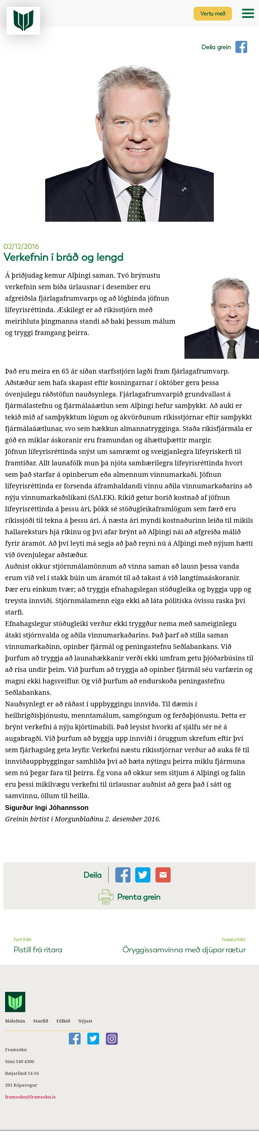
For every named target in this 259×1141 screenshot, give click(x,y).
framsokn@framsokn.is (30, 1097)
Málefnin (15, 1021)
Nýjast (85, 1021)
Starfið (40, 1021)
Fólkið (63, 1021)
